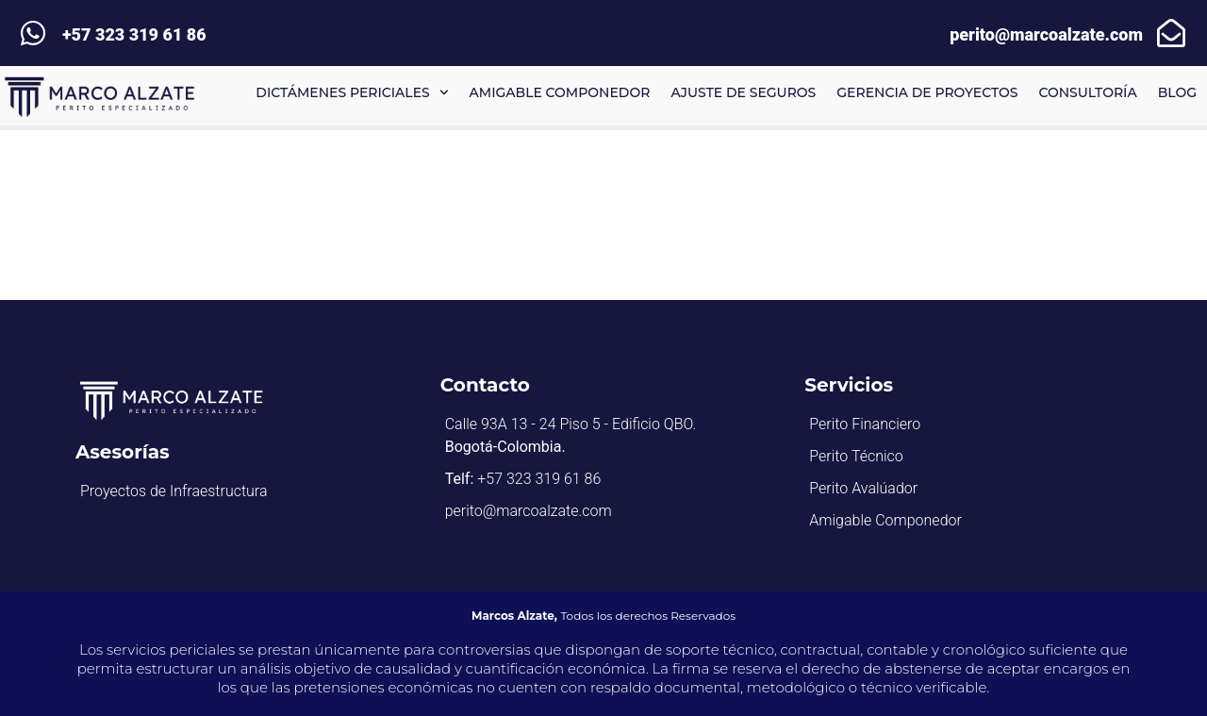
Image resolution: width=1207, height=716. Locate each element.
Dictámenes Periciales (352, 92)
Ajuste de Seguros (743, 92)
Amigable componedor (560, 92)
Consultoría (1087, 92)
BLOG (1177, 92)
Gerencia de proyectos (926, 92)
